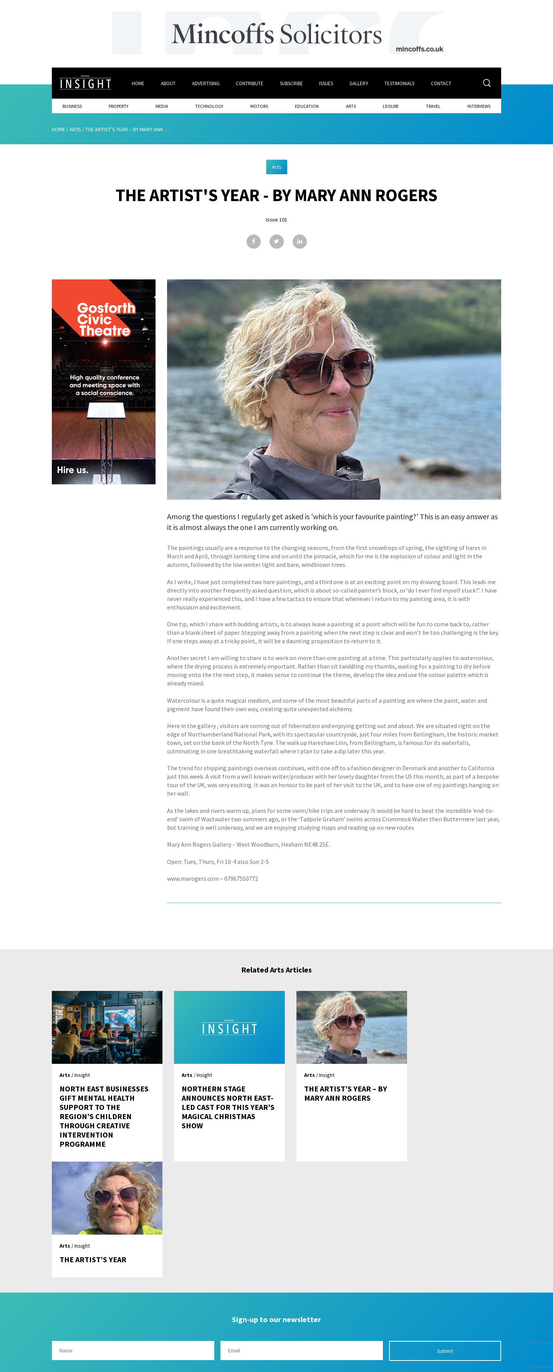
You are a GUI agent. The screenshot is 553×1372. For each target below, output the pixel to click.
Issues (327, 83)
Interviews (478, 106)
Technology (209, 106)
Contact (442, 83)
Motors (259, 106)
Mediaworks (117, 1363)
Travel (433, 106)
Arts (351, 106)
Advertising (206, 83)
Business (72, 106)
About (168, 83)
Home (138, 83)
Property (118, 106)
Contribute (250, 83)
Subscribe (291, 83)
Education (307, 106)
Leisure (391, 106)
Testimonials (401, 83)
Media (162, 106)
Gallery (359, 83)
